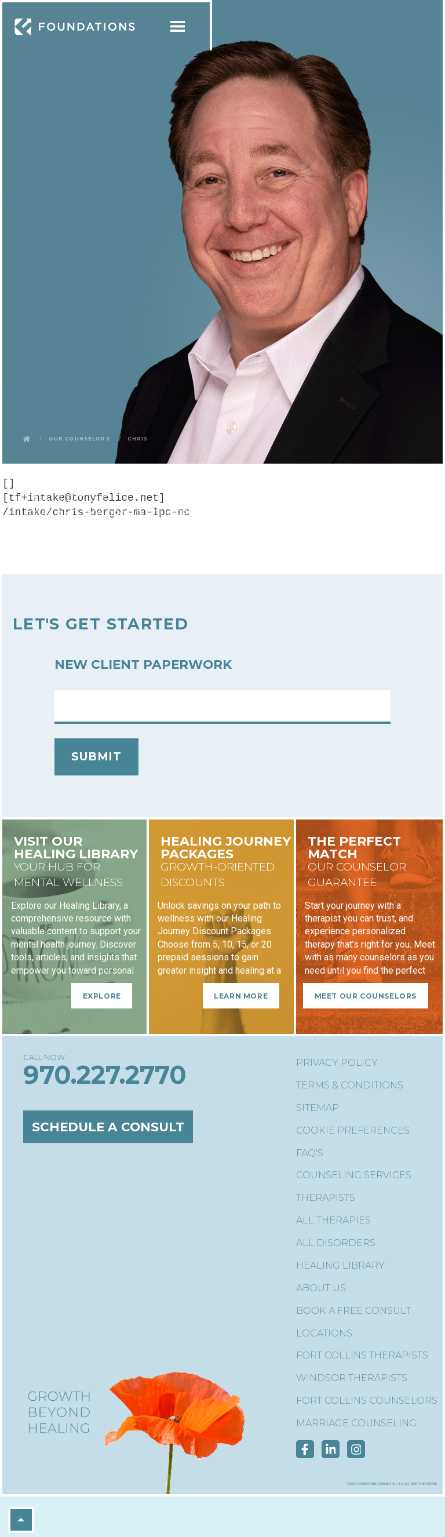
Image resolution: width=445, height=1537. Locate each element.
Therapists (325, 1197)
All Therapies (333, 1220)
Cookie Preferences (353, 1130)
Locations (324, 1333)
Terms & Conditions (349, 1085)
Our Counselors (79, 438)
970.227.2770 (105, 1074)
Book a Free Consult (353, 1310)
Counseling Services (353, 1175)
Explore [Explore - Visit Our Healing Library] (102, 995)
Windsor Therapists (351, 1377)
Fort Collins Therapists (362, 1355)
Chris (137, 438)
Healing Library (340, 1265)
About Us (321, 1288)
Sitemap (317, 1107)
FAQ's (309, 1153)
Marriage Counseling (356, 1423)
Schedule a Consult (108, 1126)
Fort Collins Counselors (366, 1400)
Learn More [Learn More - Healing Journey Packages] (241, 995)
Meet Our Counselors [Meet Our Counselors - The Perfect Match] (366, 995)
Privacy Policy (337, 1062)
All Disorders (335, 1242)
